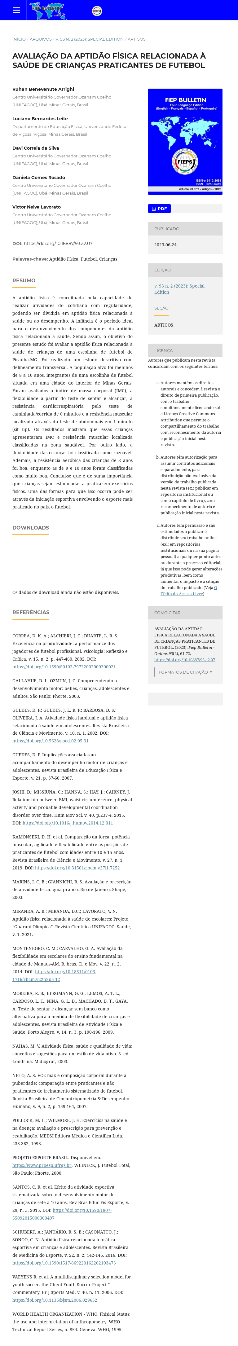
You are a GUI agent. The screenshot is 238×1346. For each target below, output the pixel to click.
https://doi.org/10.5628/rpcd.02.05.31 (50, 741)
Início (19, 39)
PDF (161, 208)
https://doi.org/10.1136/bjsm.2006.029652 (54, 1300)
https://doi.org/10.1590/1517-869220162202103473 (64, 1263)
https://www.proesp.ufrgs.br (42, 1165)
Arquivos (41, 39)
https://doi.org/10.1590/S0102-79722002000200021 (64, 667)
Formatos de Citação (183, 672)
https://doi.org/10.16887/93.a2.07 (58, 243)
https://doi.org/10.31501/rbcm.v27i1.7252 (77, 868)
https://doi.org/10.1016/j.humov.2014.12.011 (68, 823)
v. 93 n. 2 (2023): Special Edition (89, 39)
